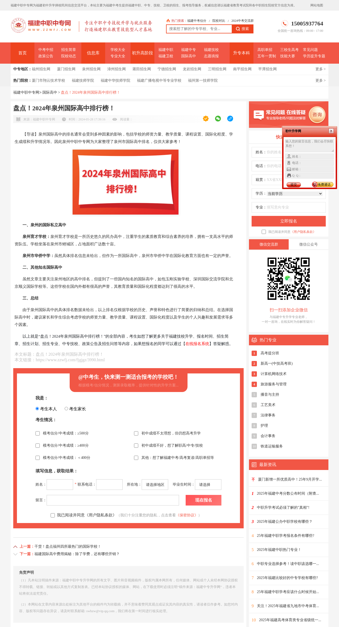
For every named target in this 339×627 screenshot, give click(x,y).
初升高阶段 (142, 53)
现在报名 (203, 500)
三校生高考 (289, 50)
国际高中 (188, 56)
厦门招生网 (66, 69)
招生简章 (68, 50)
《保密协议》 (187, 515)
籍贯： (261, 180)
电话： (261, 166)
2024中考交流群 (242, 21)
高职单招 (264, 50)
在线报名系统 (197, 344)
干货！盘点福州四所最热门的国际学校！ (67, 546)
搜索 (242, 29)
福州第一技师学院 (203, 80)
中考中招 (45, 50)
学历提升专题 (314, 56)
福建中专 (188, 50)
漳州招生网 (116, 69)
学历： (261, 193)
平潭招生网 (267, 69)
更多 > (320, 69)
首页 (22, 53)
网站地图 (316, 5)
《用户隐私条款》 (303, 232)
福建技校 (211, 50)
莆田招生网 (141, 69)
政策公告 (45, 56)
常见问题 (310, 50)
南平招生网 (242, 69)
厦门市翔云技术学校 (48, 80)
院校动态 (68, 56)
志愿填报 (211, 56)
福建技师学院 (83, 80)
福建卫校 (165, 56)
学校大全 (117, 50)
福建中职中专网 (26, 92)
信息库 (93, 53)
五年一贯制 (266, 56)
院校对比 (218, 21)
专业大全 (117, 56)
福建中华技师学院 (115, 80)
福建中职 (165, 50)
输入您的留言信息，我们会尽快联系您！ (310, 145)
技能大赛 (287, 56)
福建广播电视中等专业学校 (159, 80)
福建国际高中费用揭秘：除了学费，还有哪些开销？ (77, 554)
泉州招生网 (91, 69)
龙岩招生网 (192, 69)
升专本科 (241, 53)
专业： (261, 207)
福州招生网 (41, 69)
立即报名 (288, 221)
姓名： (261, 152)
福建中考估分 (196, 21)
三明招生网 (217, 69)
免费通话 (324, 184)
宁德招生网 (167, 69)
